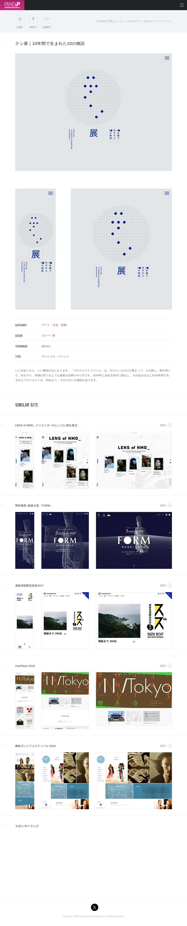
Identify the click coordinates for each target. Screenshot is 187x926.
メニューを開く (182, 5)
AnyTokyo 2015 (25, 665)
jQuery (46, 346)
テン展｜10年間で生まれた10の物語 (50, 43)
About (33, 22)
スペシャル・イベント (56, 356)
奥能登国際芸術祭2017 (29, 585)
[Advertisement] (49, 861)
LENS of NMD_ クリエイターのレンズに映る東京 (46, 425)
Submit (46, 22)
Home (20, 22)
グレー (46, 335)
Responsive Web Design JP (92, 916)
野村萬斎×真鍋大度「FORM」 (34, 505)
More (163, 425)
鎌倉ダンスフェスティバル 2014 (35, 745)
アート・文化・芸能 (54, 324)
